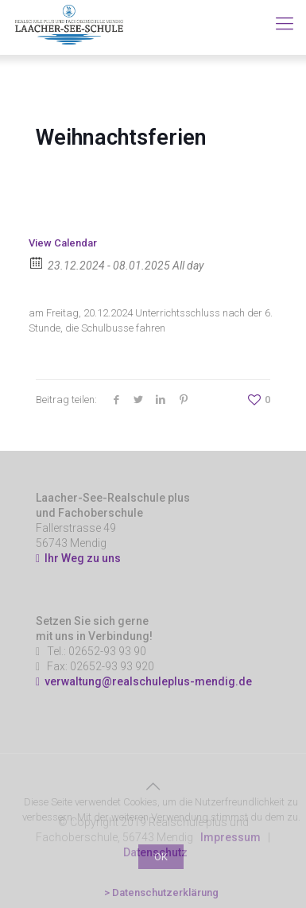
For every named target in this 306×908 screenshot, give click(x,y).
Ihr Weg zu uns (78, 558)
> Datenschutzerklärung (161, 892)
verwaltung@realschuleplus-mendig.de (148, 681)
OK (161, 857)
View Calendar (63, 243)
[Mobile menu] (284, 23)
